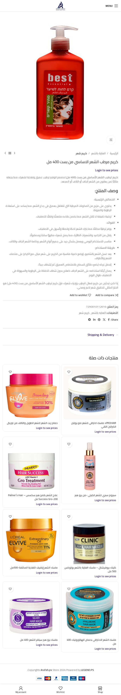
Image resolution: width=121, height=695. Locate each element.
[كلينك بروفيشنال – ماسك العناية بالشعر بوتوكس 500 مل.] (89, 537)
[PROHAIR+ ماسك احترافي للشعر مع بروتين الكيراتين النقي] (89, 393)
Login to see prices (106, 170)
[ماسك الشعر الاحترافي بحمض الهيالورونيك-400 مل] (89, 610)
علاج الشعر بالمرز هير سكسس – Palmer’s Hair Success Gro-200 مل (32, 497)
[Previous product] (14, 153)
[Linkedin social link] (94, 319)
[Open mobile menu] (112, 6)
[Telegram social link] (89, 319)
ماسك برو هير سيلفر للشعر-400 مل (38, 639)
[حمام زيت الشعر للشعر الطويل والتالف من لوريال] (31, 393)
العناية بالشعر (98, 153)
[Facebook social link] (109, 319)
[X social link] (104, 319)
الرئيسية (114, 153)
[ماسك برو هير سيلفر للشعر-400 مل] (31, 610)
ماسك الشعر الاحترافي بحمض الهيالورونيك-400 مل (99, 641)
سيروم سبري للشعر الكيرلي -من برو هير (94, 495)
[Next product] (5, 153)
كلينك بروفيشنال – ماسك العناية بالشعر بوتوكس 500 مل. (94, 569)
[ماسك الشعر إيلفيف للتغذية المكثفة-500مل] (31, 537)
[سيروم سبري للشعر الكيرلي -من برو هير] (89, 465)
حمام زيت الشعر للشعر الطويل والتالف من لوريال (34, 424)
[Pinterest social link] (99, 319)
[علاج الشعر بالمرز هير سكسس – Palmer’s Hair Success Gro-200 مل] (31, 465)
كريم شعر (81, 153)
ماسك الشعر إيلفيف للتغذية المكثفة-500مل (32, 567)
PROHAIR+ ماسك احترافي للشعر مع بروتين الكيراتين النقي (92, 424)
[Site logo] (60, 5)
